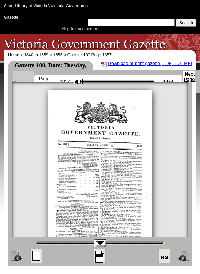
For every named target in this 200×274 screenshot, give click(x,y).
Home (13, 55)
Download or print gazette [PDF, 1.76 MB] (150, 63)
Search (186, 22)
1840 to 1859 (36, 55)
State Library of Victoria (25, 5)
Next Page (189, 80)
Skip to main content (80, 28)
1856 (57, 55)
